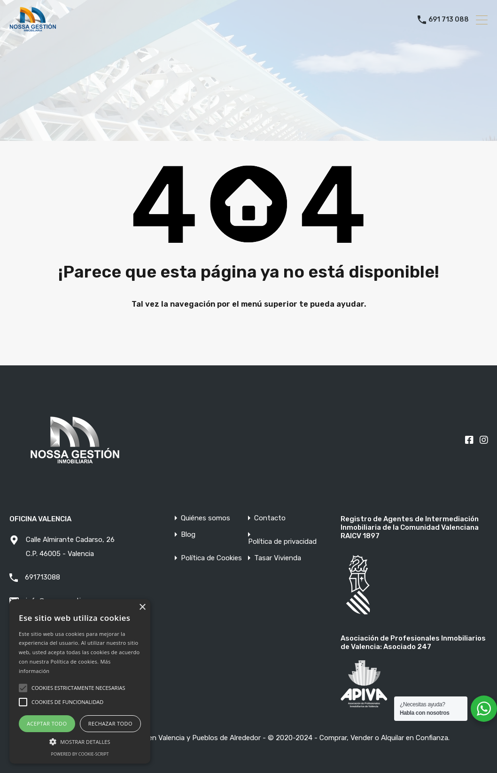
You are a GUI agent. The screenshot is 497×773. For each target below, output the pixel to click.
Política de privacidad (282, 541)
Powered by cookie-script (80, 754)
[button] (80, 741)
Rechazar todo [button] (110, 723)
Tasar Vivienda (277, 558)
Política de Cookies (211, 558)
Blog (188, 534)
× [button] (142, 607)
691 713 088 (448, 19)
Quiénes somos (205, 518)
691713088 (42, 577)
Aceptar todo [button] (47, 723)
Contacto (270, 518)
